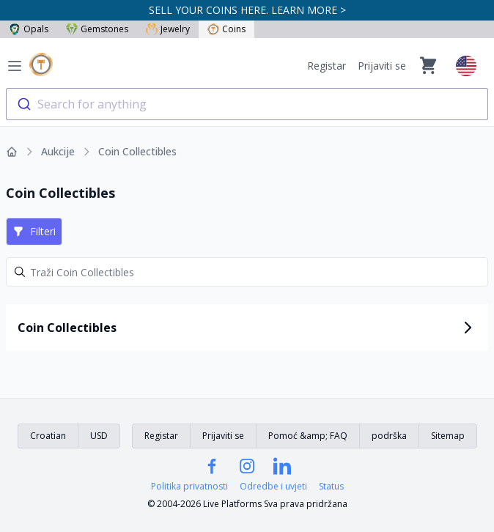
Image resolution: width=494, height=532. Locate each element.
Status (331, 486)
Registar (326, 66)
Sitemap (448, 435)
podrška (389, 435)
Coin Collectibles (137, 151)
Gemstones (97, 29)
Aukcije (58, 151)
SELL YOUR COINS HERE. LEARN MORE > (247, 10)
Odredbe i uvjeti (273, 486)
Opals (28, 29)
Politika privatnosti (189, 486)
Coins (226, 29)
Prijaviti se (382, 66)
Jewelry (168, 29)
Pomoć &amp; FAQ (307, 435)
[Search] (247, 272)
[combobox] (247, 104)
